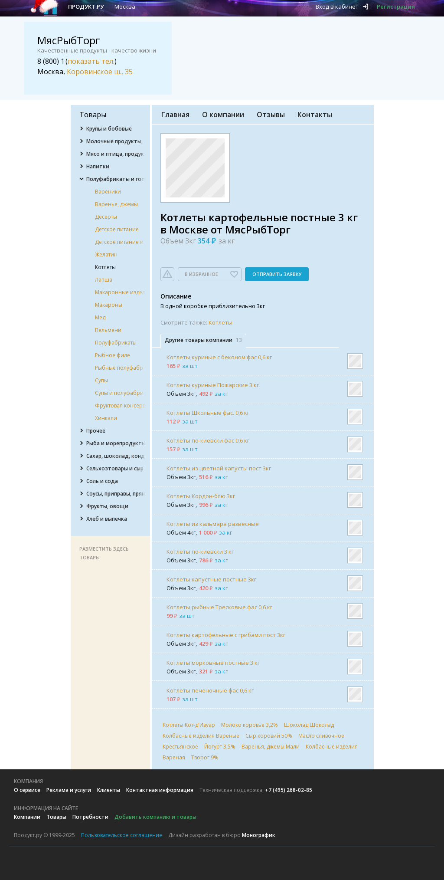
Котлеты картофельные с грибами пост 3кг (225, 635)
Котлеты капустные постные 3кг (211, 579)
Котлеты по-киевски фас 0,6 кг (207, 440)
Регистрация (396, 6)
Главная (175, 114)
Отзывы (271, 114)
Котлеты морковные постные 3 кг (213, 663)
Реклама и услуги (68, 790)
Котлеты (220, 322)
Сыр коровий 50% (268, 735)
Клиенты (108, 790)
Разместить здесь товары (104, 553)
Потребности (90, 817)
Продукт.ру (86, 6)
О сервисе (27, 790)
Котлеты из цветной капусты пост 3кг (218, 468)
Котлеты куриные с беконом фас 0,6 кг (219, 357)
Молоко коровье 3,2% (249, 725)
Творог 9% (205, 757)
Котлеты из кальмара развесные (212, 524)
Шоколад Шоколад (309, 725)
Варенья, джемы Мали (271, 746)
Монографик (258, 835)
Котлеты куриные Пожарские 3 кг (212, 385)
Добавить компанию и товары (155, 817)
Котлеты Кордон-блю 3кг (200, 496)
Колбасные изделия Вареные (201, 735)
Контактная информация (159, 790)
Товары (56, 817)
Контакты (314, 114)
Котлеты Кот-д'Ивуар (189, 725)
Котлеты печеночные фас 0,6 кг (210, 690)
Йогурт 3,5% (219, 746)
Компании (27, 817)
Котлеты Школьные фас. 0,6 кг (207, 413)
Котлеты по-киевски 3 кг (200, 551)
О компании (223, 114)
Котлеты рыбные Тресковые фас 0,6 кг (219, 607)
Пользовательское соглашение (121, 835)
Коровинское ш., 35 (100, 71)
